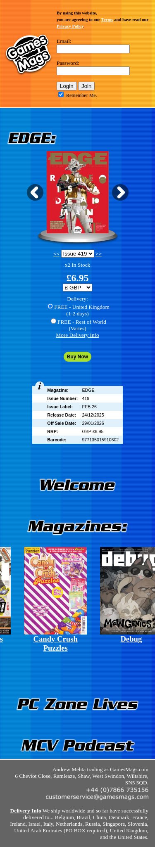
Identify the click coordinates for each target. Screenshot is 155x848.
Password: (68, 63)
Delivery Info (25, 811)
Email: (64, 41)
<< (56, 254)
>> (98, 254)
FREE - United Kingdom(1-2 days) (82, 310)
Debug (131, 639)
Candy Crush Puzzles (55, 643)
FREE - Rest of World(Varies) (81, 325)
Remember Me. (81, 95)
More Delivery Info (77, 335)
